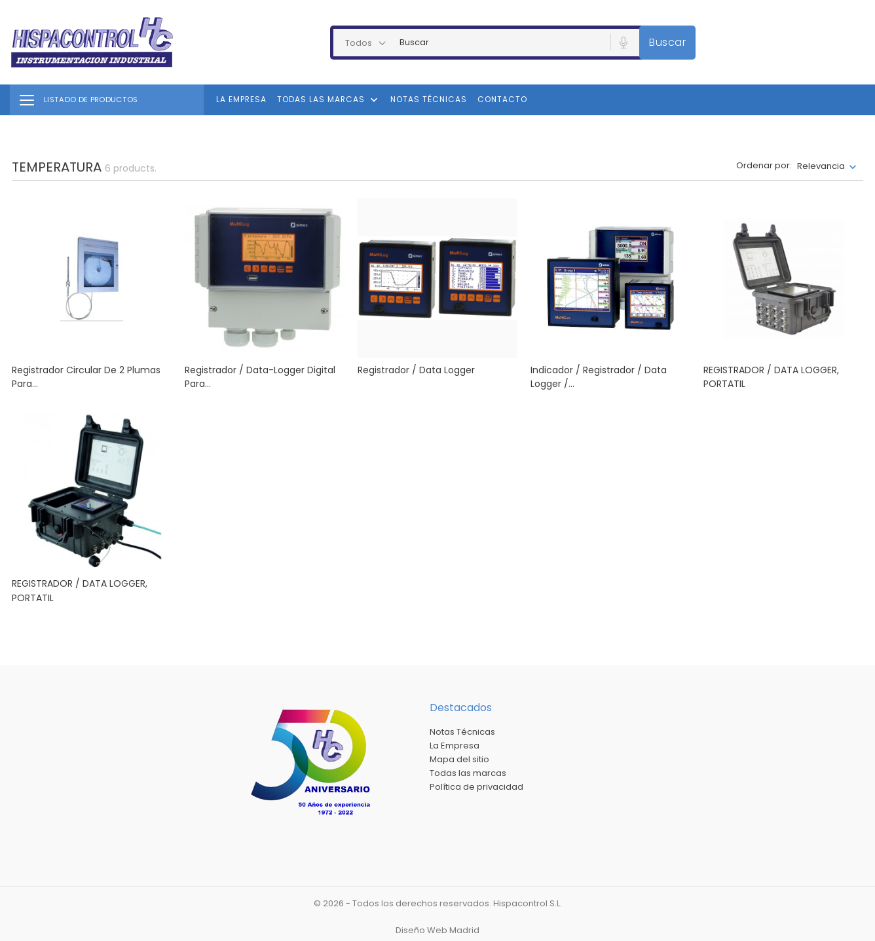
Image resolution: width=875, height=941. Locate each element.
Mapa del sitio (459, 759)
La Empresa (241, 99)
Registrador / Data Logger (416, 370)
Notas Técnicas (428, 99)
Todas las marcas (329, 100)
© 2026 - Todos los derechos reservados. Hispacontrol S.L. (438, 903)
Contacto (502, 99)
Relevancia (821, 166)
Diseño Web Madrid (437, 930)
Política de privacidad (476, 787)
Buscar (667, 42)
